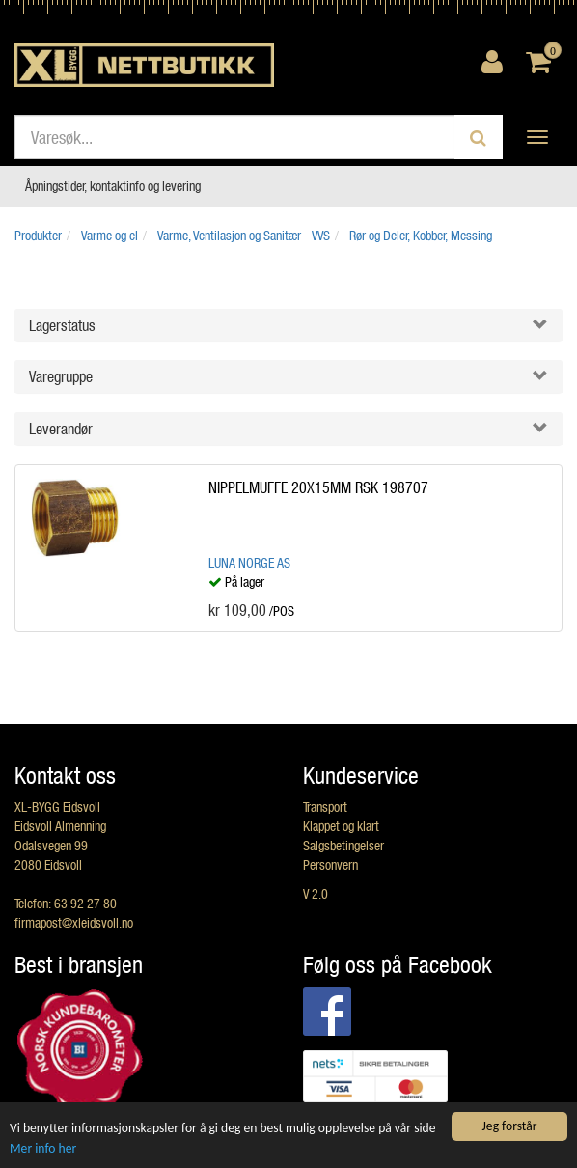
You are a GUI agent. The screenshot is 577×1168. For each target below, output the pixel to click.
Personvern (330, 864)
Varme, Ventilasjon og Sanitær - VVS (243, 235)
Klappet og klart (341, 826)
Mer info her (43, 1148)
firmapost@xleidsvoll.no (73, 922)
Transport (325, 806)
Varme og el (109, 235)
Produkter (38, 235)
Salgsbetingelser (343, 845)
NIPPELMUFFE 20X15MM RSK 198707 (318, 487)
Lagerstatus (62, 325)
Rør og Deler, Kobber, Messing (420, 235)
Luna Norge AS (249, 562)
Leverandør (61, 428)
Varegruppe (61, 376)
